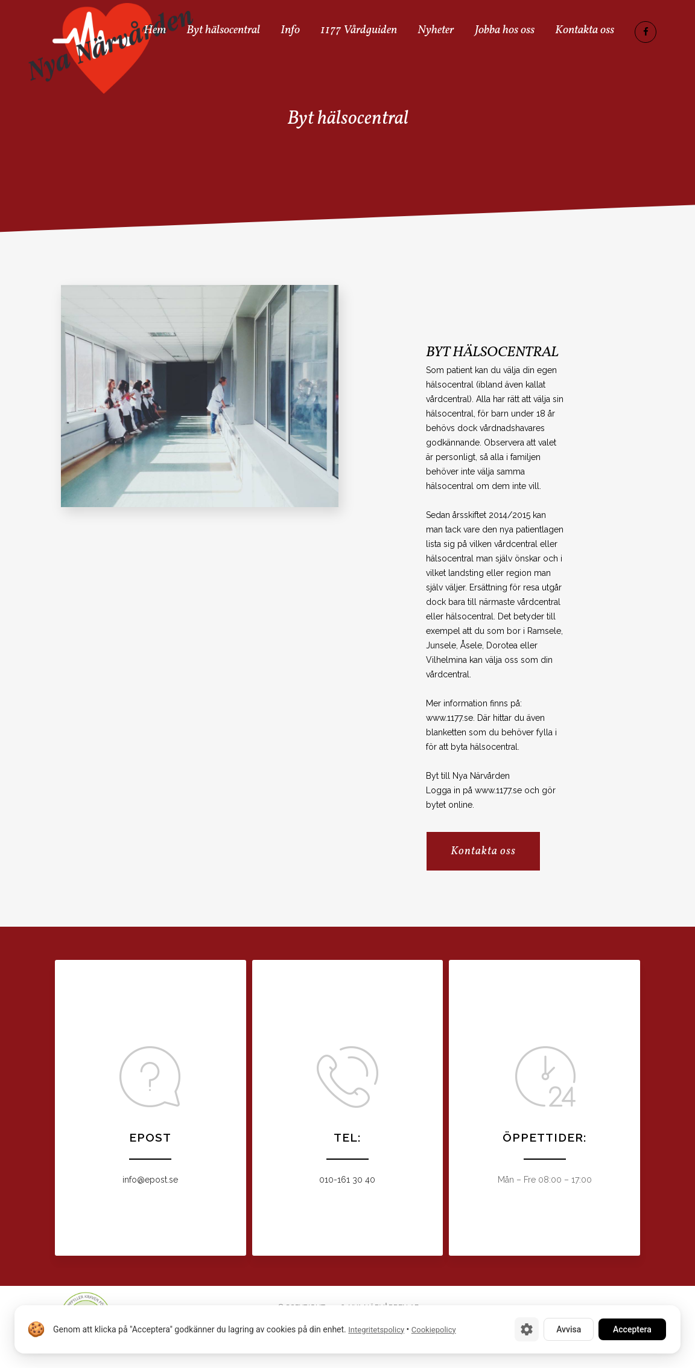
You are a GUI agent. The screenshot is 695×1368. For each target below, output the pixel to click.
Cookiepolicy (433, 1329)
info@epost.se (150, 1179)
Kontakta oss (483, 851)
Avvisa (568, 1329)
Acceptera (632, 1329)
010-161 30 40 (347, 1179)
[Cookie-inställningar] (527, 1329)
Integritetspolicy (376, 1329)
